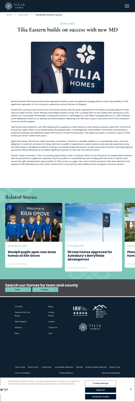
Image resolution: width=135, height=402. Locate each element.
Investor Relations (66, 373)
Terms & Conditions (23, 373)
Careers (51, 321)
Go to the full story (17, 264)
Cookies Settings (100, 383)
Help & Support (20, 321)
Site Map (79, 367)
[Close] (131, 389)
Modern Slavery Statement (96, 367)
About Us (18, 327)
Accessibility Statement (64, 367)
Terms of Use (20, 367)
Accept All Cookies (100, 396)
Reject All (100, 390)
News (17, 333)
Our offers (18, 306)
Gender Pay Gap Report (111, 373)
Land (50, 333)
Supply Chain (114, 367)
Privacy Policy (33, 367)
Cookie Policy (46, 367)
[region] (67, 389)
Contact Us (52, 327)
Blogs (50, 306)
